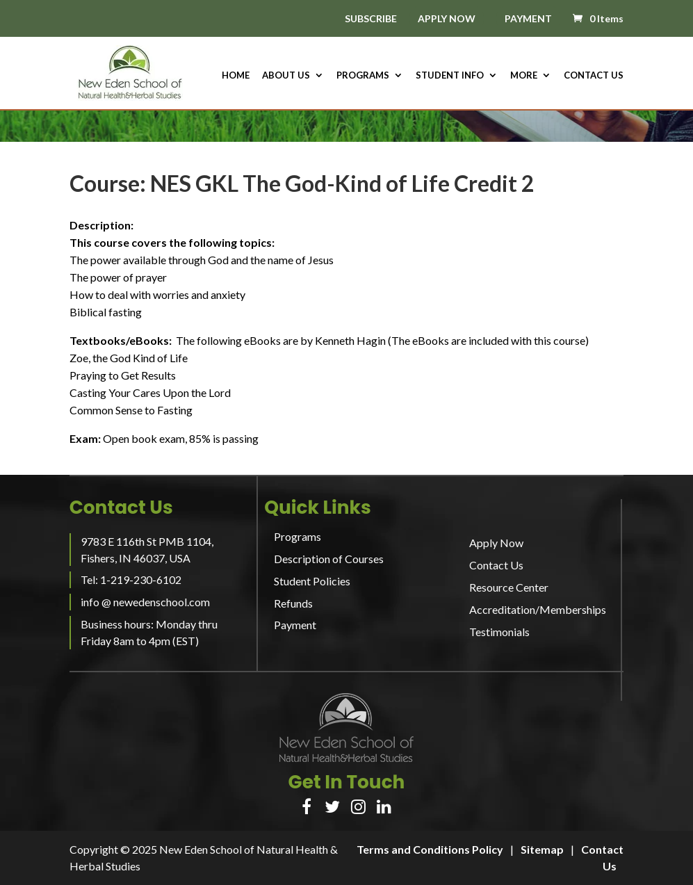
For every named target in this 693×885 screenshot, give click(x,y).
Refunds (293, 603)
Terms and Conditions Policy (430, 849)
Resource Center (508, 587)
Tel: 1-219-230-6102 (131, 579)
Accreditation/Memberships (537, 609)
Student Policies (312, 580)
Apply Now (496, 542)
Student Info (450, 75)
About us (286, 75)
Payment (295, 624)
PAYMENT (528, 18)
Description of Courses (329, 558)
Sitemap (542, 849)
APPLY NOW (446, 18)
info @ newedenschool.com (145, 601)
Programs (362, 75)
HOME (236, 75)
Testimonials (499, 631)
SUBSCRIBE (371, 19)
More (523, 75)
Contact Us (593, 75)
